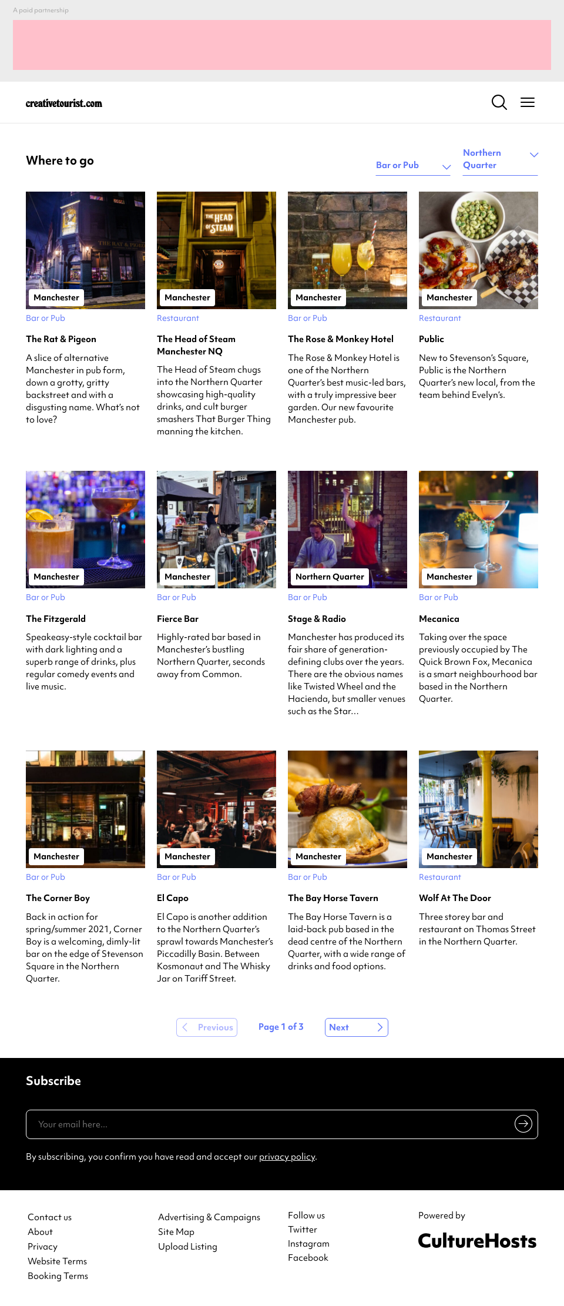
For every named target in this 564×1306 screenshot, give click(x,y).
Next (339, 1027)
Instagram (309, 1244)
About (40, 1232)
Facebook (308, 1258)
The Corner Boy (58, 898)
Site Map (176, 1232)
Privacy (43, 1247)
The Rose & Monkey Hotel (341, 339)
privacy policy (287, 1157)
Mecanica (439, 619)
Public (431, 339)
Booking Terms (58, 1276)
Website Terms (57, 1262)
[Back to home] (64, 102)
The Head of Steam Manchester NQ (196, 345)
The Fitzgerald (56, 619)
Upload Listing (187, 1247)
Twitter (302, 1229)
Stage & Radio (317, 619)
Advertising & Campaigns (209, 1218)
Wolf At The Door (455, 898)
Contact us (50, 1218)
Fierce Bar (178, 619)
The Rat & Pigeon (61, 339)
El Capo (173, 898)
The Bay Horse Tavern (333, 898)
